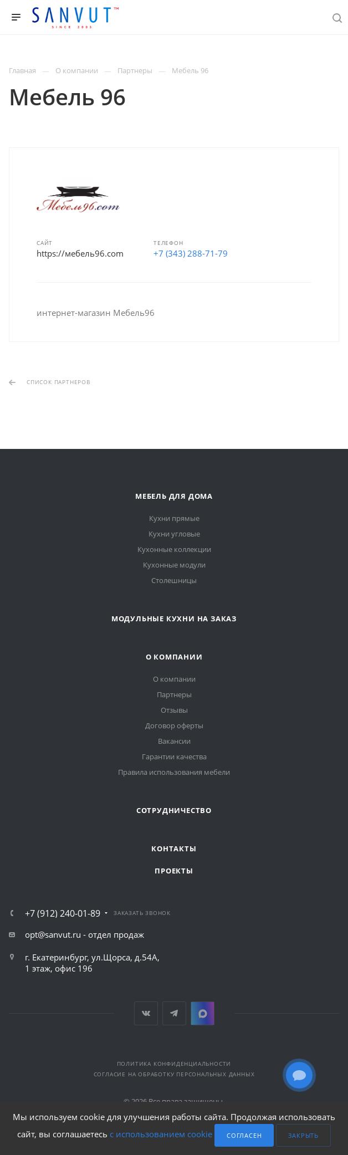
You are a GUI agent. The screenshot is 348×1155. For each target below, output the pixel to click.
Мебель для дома (174, 496)
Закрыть (303, 1135)
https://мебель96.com (80, 253)
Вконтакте (146, 1013)
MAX (202, 1013)
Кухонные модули (174, 565)
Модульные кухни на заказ (174, 619)
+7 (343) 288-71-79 (190, 253)
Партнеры (174, 694)
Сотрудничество (174, 810)
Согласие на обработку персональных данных (174, 1074)
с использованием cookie (161, 1134)
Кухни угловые (174, 534)
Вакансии (174, 741)
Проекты (174, 871)
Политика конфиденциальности (174, 1063)
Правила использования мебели (174, 772)
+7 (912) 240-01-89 (62, 913)
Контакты (173, 849)
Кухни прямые (174, 518)
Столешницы (174, 580)
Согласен (244, 1135)
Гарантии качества (174, 757)
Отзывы (174, 710)
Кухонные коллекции (174, 549)
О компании (174, 657)
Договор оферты (174, 725)
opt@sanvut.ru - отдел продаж (84, 934)
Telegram (174, 1013)
